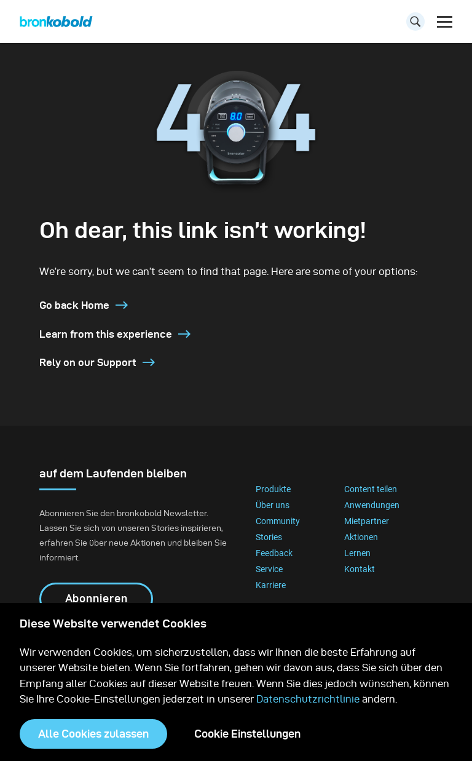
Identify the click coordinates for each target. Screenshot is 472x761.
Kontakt (359, 569)
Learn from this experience (115, 334)
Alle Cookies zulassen (93, 733)
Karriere (271, 585)
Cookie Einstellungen (247, 733)
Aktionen (361, 537)
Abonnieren (96, 598)
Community (278, 521)
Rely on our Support (97, 362)
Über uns (272, 505)
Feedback (274, 553)
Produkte (273, 489)
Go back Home (83, 305)
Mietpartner (366, 521)
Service (269, 569)
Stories (269, 537)
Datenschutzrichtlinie (308, 698)
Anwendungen (371, 505)
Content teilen (370, 489)
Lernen (357, 553)
